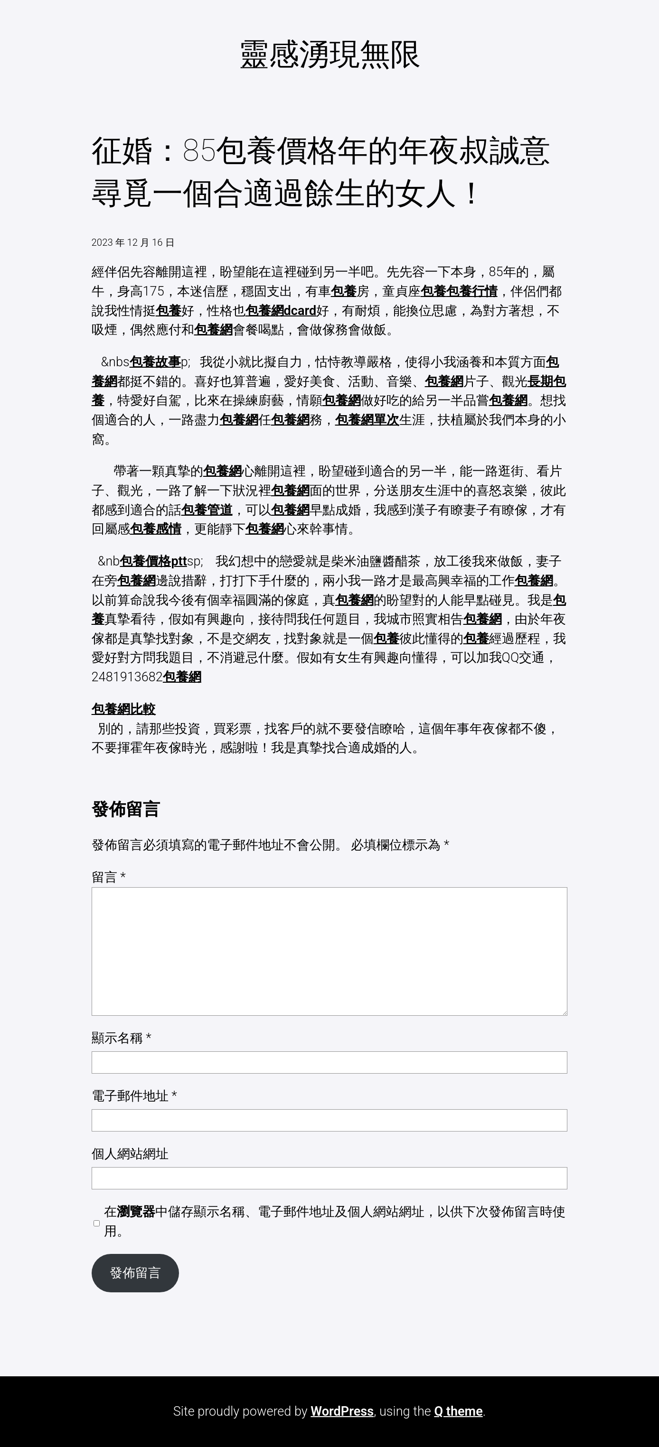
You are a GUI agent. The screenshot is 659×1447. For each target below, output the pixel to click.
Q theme (458, 1411)
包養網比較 (124, 709)
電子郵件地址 (134, 1096)
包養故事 (155, 362)
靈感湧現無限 (329, 54)
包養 (344, 291)
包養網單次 (367, 419)
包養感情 (155, 529)
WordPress (342, 1411)
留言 (109, 877)
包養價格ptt (153, 561)
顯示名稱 (121, 1038)
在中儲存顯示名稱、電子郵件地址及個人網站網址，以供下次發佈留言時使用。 (334, 1221)
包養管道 (207, 510)
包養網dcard (281, 310)
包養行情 (472, 291)
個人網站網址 (130, 1153)
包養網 (213, 329)
